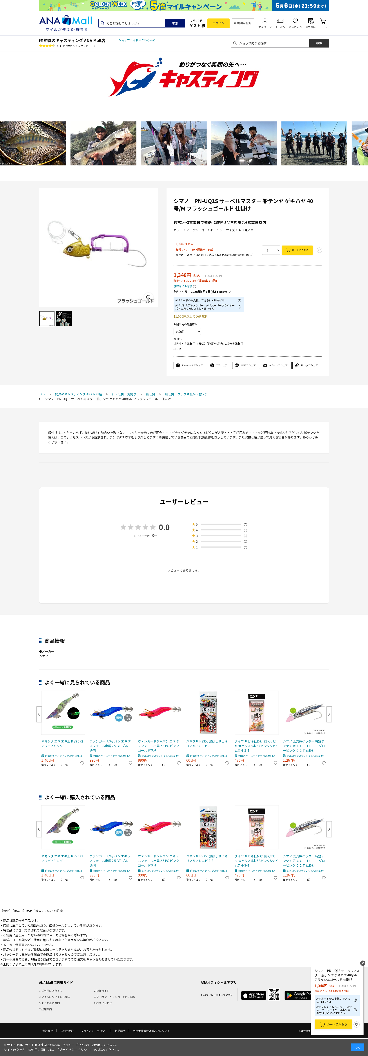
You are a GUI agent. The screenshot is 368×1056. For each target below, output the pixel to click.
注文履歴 (310, 27)
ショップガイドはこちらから (137, 40)
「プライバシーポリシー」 (74, 1049)
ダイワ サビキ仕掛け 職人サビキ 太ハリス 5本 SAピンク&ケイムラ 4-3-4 (256, 746)
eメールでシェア (278, 365)
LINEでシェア (248, 365)
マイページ (265, 27)
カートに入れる (300, 250)
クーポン (280, 27)
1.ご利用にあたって (50, 990)
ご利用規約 (67, 1030)
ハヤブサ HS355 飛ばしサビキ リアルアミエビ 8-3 (207, 743)
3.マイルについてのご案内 (54, 997)
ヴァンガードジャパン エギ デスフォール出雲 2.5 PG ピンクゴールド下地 (158, 746)
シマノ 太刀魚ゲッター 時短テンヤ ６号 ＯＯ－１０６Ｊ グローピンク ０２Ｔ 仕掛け (304, 746)
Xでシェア (221, 365)
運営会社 (47, 1030)
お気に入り (295, 27)
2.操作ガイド (101, 990)
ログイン (218, 23)
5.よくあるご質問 (49, 1003)
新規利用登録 (243, 23)
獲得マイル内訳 (183, 286)
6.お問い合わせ (103, 1003)
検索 (175, 23)
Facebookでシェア (192, 365)
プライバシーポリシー (94, 1030)
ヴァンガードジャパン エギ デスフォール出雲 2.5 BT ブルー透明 (110, 746)
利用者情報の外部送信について (151, 1030)
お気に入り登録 (356, 1024)
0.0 (164, 527)
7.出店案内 (45, 1009)
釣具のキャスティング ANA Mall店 (74, 40)
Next (329, 714)
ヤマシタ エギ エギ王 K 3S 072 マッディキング (62, 743)
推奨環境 (120, 1030)
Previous (39, 714)
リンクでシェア (309, 365)
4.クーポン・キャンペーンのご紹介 (115, 997)
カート (323, 27)
